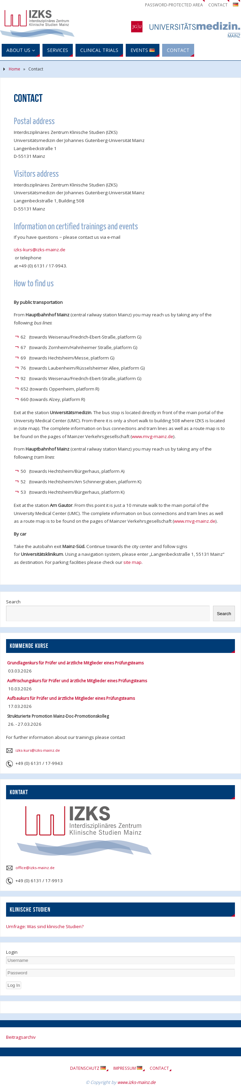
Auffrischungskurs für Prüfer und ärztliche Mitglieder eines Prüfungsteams (77, 681)
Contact (218, 5)
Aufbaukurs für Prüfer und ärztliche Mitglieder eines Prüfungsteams (71, 698)
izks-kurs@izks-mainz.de (39, 250)
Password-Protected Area (174, 5)
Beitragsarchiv (21, 1037)
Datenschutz (88, 1068)
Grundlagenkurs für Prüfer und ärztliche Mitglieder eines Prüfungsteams (75, 663)
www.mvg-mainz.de (152, 436)
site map (132, 562)
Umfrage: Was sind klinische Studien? (45, 926)
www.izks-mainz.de (136, 1082)
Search (13, 602)
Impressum (127, 1068)
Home (14, 69)
